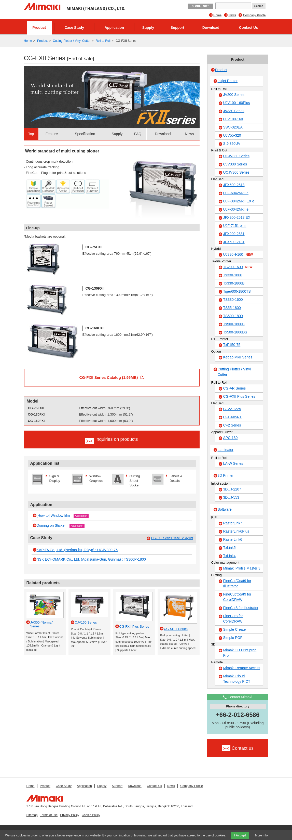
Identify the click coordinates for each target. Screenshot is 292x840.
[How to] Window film (53, 515)
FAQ (137, 134)
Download (210, 27)
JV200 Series (233, 95)
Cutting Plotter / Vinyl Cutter (72, 41)
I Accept (240, 835)
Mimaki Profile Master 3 (241, 568)
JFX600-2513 (234, 185)
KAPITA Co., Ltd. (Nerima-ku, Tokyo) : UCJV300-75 (77, 550)
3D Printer (226, 475)
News (232, 15)
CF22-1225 (232, 409)
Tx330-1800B (234, 283)
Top (31, 134)
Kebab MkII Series (237, 357)
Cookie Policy (91, 815)
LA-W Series (233, 463)
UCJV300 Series (236, 172)
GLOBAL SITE (200, 6)
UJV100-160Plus (236, 103)
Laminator (225, 450)
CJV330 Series (235, 164)
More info (261, 835)
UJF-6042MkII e (236, 193)
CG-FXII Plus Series (239, 396)
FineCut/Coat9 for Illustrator (237, 583)
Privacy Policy (69, 815)
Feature (52, 134)
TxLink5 (229, 548)
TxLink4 (229, 556)
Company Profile (254, 15)
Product (39, 27)
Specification (85, 134)
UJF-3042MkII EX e (238, 201)
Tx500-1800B (234, 324)
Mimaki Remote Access (241, 668)
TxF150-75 (232, 345)
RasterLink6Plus (236, 531)
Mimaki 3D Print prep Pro (240, 652)
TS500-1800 (233, 316)
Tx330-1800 (232, 275)
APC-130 (230, 438)
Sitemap (32, 815)
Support (177, 27)
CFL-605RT (232, 417)
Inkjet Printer (228, 81)
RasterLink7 (232, 523)
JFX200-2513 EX (237, 217)
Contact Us (248, 27)
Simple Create (234, 629)
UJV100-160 (233, 119)
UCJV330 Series (236, 156)
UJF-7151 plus (234, 226)
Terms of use (49, 815)
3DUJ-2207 (232, 489)
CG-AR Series (234, 388)
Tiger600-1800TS (237, 291)
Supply (148, 27)
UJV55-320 (232, 135)
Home (217, 15)
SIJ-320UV (232, 143)
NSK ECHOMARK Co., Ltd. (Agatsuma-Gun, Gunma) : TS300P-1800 (91, 559)
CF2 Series (232, 425)
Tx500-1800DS (235, 332)
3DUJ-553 (231, 497)
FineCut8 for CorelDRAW (233, 618)
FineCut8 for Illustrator (241, 608)
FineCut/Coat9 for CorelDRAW (237, 597)
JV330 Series (233, 111)
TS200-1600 (238, 267)
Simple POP (233, 638)
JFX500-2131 (234, 242)
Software (225, 509)
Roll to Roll (103, 41)
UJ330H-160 (238, 254)
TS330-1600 (233, 300)
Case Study (74, 27)
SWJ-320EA (233, 127)
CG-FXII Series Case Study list (172, 538)
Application (114, 27)
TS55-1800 (232, 308)
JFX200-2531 (234, 234)
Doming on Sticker (51, 525)
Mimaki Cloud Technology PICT (237, 678)
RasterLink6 (232, 539)
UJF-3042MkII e (236, 209)
